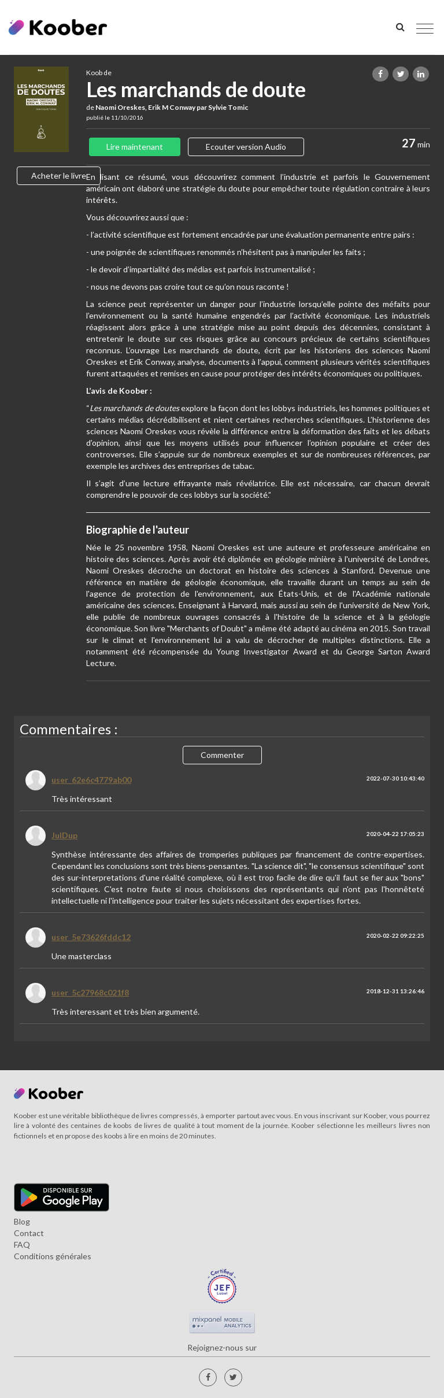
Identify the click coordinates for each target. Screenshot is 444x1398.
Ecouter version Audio (246, 146)
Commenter (222, 755)
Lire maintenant (134, 146)
